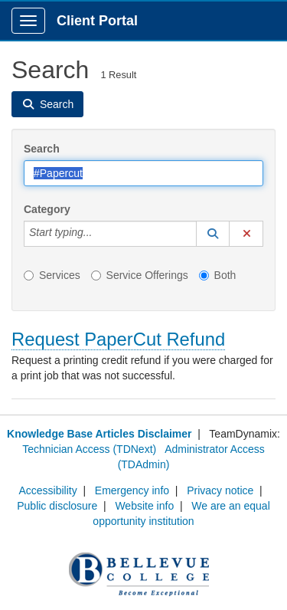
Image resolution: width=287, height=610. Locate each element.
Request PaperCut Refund (118, 339)
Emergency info (132, 490)
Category (47, 209)
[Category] (100, 233)
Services (52, 275)
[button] (213, 234)
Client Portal (97, 20)
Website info (144, 506)
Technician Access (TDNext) (89, 449)
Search (42, 149)
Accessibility (47, 490)
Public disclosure (57, 506)
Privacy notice (220, 490)
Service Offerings (139, 275)
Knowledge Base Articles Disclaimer (99, 434)
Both (217, 275)
